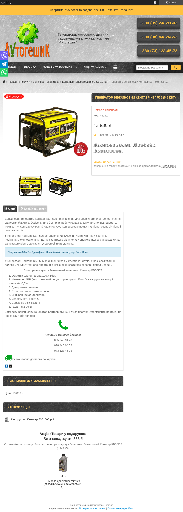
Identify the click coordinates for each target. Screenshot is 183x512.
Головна (10, 67)
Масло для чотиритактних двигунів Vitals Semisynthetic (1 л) (63, 484)
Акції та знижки (94, 67)
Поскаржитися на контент (92, 508)
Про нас (30, 67)
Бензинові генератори (46, 81)
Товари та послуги (58, 67)
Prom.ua (109, 505)
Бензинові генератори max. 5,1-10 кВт (85, 81)
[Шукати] (176, 67)
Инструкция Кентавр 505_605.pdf (32, 419)
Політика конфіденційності (121, 508)
